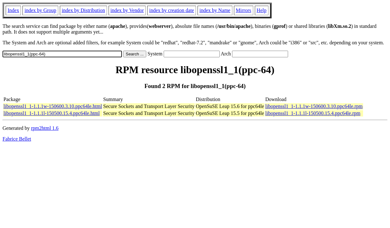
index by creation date (171, 10)
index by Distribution (83, 10)
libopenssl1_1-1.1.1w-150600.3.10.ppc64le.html (52, 106)
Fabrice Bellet (17, 139)
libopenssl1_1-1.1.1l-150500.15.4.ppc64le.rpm (312, 113)
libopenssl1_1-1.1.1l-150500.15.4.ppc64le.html (51, 113)
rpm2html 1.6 (45, 128)
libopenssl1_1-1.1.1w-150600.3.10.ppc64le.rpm (314, 106)
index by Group (40, 10)
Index (13, 10)
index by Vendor (127, 10)
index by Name (214, 10)
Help (262, 10)
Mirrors (243, 10)
